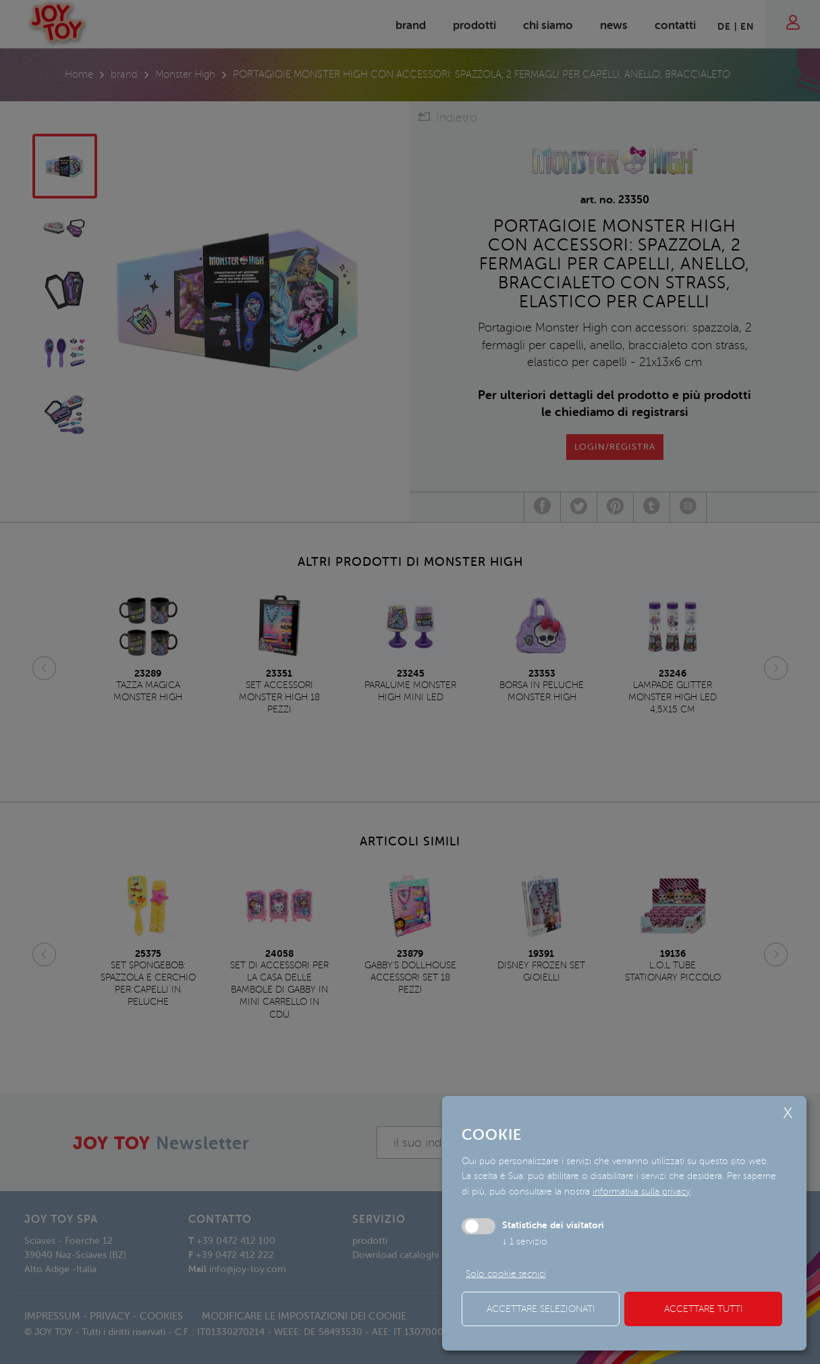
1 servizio (524, 1241)
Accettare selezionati (541, 1309)
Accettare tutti (703, 1309)
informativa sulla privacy (641, 1191)
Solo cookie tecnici (506, 1274)
